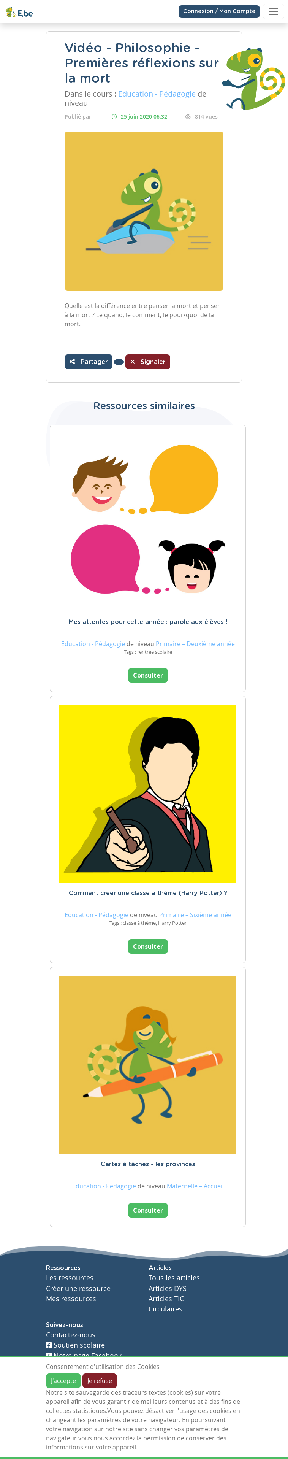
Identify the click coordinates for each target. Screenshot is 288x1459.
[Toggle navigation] (273, 11)
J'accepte (63, 1380)
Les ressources (69, 1277)
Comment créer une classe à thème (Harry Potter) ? (148, 893)
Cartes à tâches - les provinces (148, 1164)
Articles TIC (166, 1298)
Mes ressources (71, 1298)
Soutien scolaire (75, 1345)
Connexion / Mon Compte (219, 11)
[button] (119, 362)
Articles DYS (168, 1288)
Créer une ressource (78, 1288)
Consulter (148, 675)
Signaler (147, 361)
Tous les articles (174, 1277)
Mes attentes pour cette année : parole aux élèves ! (148, 622)
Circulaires (165, 1309)
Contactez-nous (70, 1334)
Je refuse (99, 1380)
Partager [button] (89, 361)
